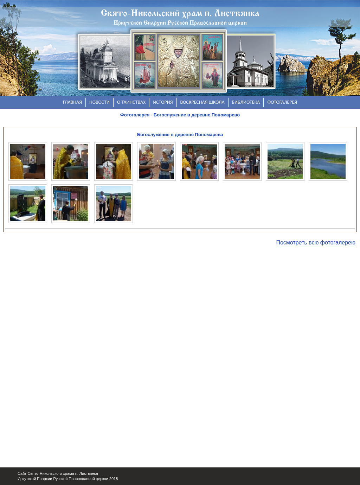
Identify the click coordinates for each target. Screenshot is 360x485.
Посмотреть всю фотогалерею (315, 242)
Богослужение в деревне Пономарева (180, 134)
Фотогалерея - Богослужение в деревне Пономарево (180, 114)
